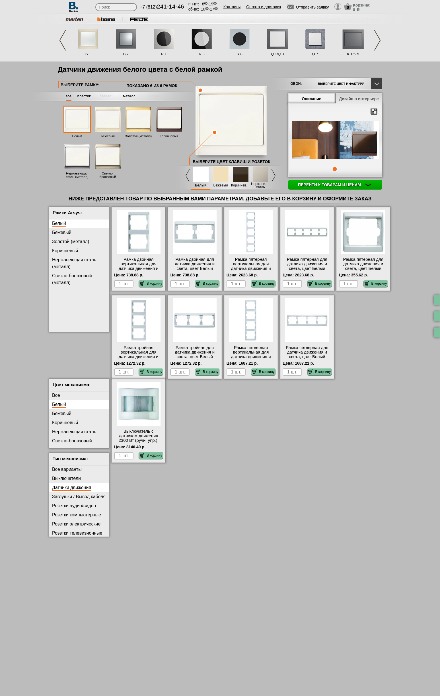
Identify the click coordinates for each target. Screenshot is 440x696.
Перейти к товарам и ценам (334, 184)
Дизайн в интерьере (359, 99)
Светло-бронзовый (72, 445)
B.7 (126, 54)
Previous (62, 40)
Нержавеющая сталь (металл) (77, 175)
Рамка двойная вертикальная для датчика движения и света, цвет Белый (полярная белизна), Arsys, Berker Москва (138, 270)
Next (377, 40)
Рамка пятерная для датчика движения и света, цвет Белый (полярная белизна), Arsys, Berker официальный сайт (363, 270)
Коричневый (169, 136)
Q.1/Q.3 (277, 54)
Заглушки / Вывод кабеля (79, 501)
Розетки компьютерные (76, 519)
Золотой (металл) (138, 136)
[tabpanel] (335, 140)
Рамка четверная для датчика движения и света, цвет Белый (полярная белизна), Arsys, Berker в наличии (307, 356)
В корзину (151, 283)
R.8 (239, 54)
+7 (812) (162, 7)
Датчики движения (71, 492)
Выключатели (66, 483)
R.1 (163, 54)
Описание (311, 99)
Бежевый (108, 136)
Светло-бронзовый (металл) (108, 177)
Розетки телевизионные (77, 537)
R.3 (201, 54)
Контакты (231, 7)
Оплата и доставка (263, 7)
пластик (84, 96)
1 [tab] (335, 169)
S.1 (88, 54)
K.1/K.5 (353, 54)
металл (129, 96)
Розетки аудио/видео (74, 510)
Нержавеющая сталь (260, 185)
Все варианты (67, 473)
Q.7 (315, 54)
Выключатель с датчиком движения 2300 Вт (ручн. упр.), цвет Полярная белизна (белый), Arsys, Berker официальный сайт (138, 447)
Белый (77, 136)
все (69, 96)
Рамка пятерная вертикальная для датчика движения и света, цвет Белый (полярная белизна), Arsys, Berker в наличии (250, 270)
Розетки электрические (76, 528)
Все (56, 399)
